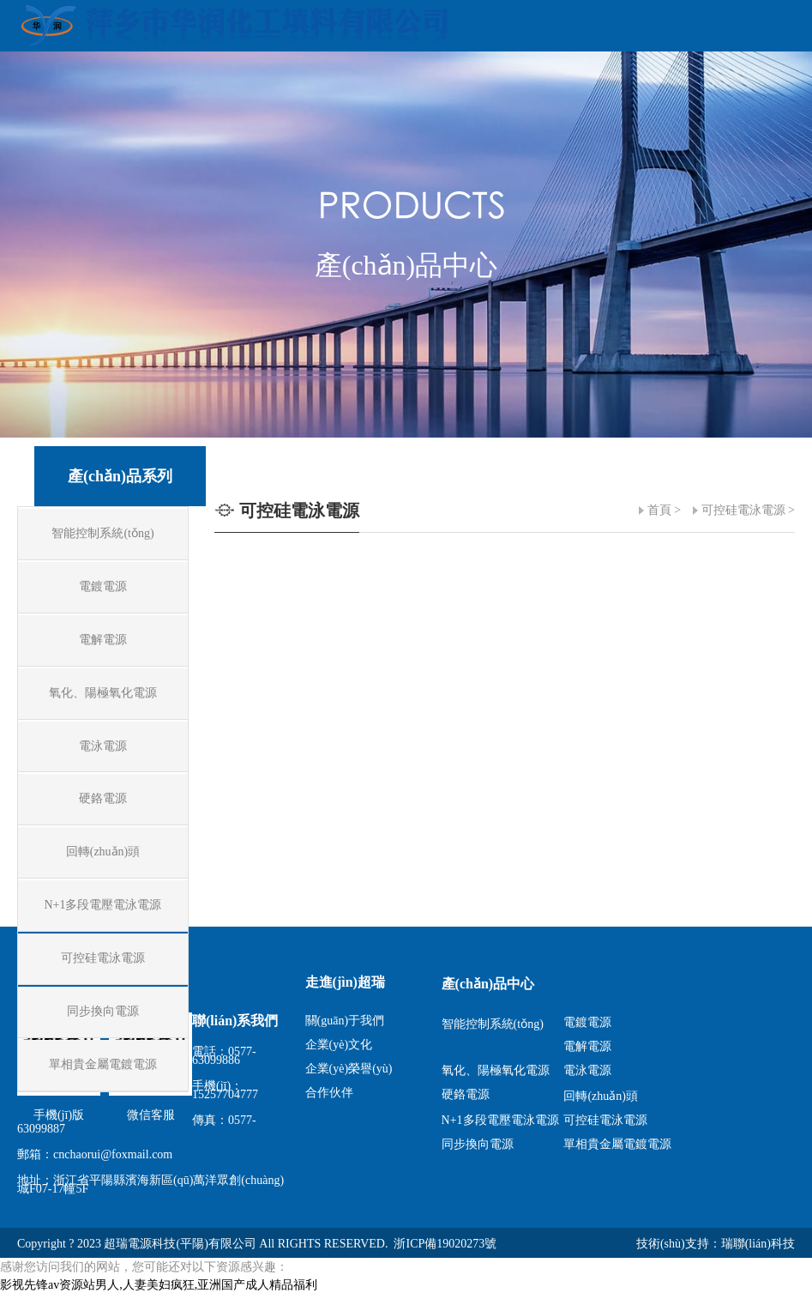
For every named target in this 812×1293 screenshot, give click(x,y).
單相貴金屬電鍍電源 (617, 1144)
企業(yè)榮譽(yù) (349, 1068)
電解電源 (587, 1046)
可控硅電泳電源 (743, 510)
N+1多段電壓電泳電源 (500, 1120)
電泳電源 (587, 1070)
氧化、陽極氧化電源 (496, 1070)
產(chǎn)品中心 (488, 983)
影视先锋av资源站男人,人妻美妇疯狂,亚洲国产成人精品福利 (158, 1284)
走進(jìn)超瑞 (345, 982)
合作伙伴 (329, 1092)
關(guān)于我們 (345, 1020)
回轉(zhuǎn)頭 (600, 1096)
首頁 (659, 510)
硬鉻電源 (466, 1094)
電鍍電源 (587, 1022)
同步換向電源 (478, 1144)
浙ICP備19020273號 (445, 1243)
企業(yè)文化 (339, 1044)
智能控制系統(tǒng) (493, 1024)
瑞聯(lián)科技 (758, 1243)
